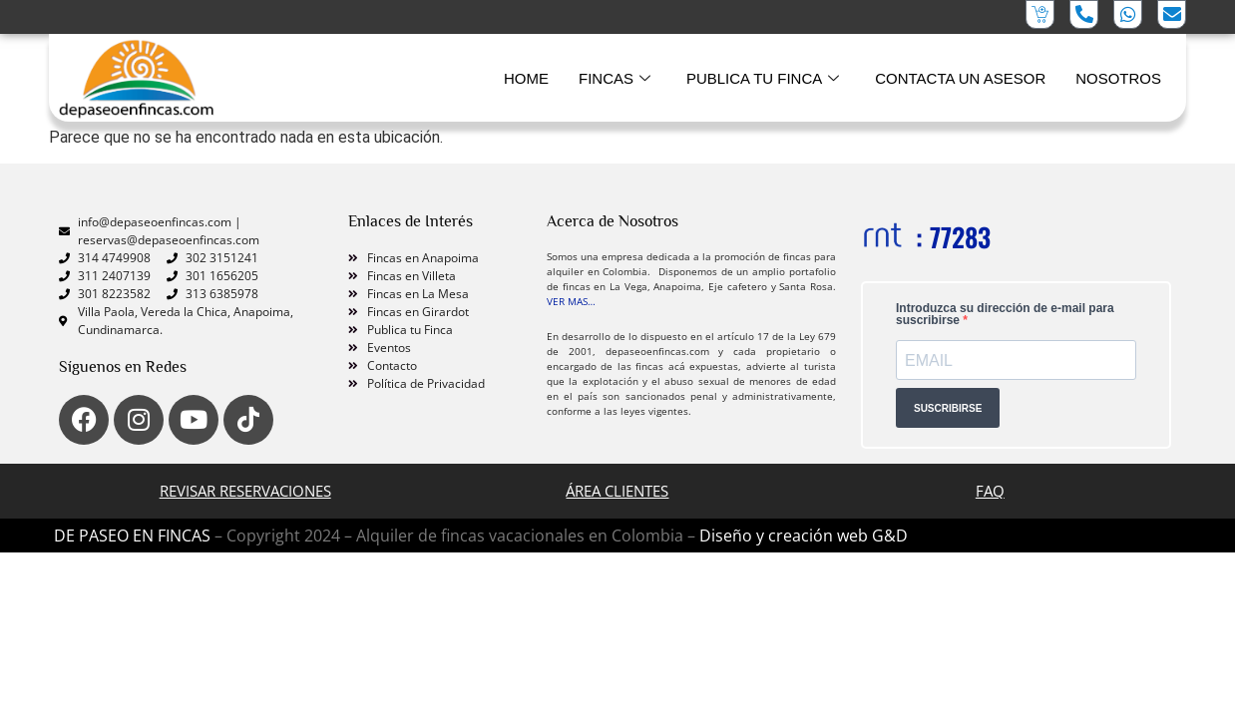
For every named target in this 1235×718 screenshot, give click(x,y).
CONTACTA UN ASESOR (960, 78)
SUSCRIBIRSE (948, 408)
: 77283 (953, 236)
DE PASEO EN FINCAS (132, 535)
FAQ (990, 491)
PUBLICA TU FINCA (762, 79)
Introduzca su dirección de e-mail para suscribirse (1005, 314)
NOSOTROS (1118, 78)
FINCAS (614, 79)
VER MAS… (571, 301)
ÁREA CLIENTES (617, 491)
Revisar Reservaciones (245, 491)
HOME (526, 78)
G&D (890, 535)
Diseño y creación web (785, 535)
